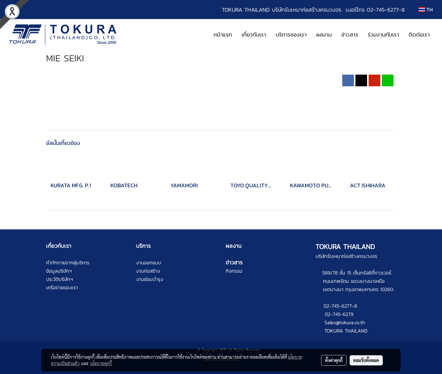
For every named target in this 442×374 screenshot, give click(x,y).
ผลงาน (324, 34)
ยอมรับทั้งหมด (366, 360)
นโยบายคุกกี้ (101, 363)
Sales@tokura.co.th (344, 322)
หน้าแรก (223, 34)
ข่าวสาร (349, 34)
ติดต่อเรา (419, 34)
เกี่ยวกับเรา (254, 34)
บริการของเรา (291, 34)
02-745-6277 (338, 306)
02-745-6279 (339, 314)
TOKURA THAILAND (345, 330)
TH (426, 9)
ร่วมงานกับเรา (383, 34)
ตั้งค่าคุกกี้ (334, 360)
